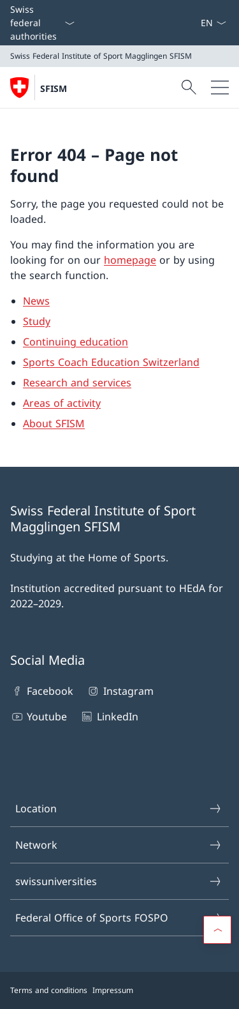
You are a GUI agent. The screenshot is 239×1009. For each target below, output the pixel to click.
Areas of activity (62, 403)
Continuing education (75, 342)
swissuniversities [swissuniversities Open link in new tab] (118, 881)
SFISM (53, 88)
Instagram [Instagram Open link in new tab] (119, 691)
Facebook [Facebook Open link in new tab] (41, 691)
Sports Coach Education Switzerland (111, 362)
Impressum (112, 990)
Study (36, 321)
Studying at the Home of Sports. (89, 557)
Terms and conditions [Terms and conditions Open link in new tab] (48, 990)
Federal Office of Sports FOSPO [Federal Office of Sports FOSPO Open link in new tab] (118, 917)
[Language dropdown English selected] (213, 22)
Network (118, 845)
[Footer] (119, 990)
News (36, 301)
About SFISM (54, 423)
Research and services (77, 383)
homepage (130, 260)
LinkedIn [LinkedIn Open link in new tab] (109, 716)
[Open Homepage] (38, 87)
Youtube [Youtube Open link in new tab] (38, 716)
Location (118, 808)
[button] (217, 930)
